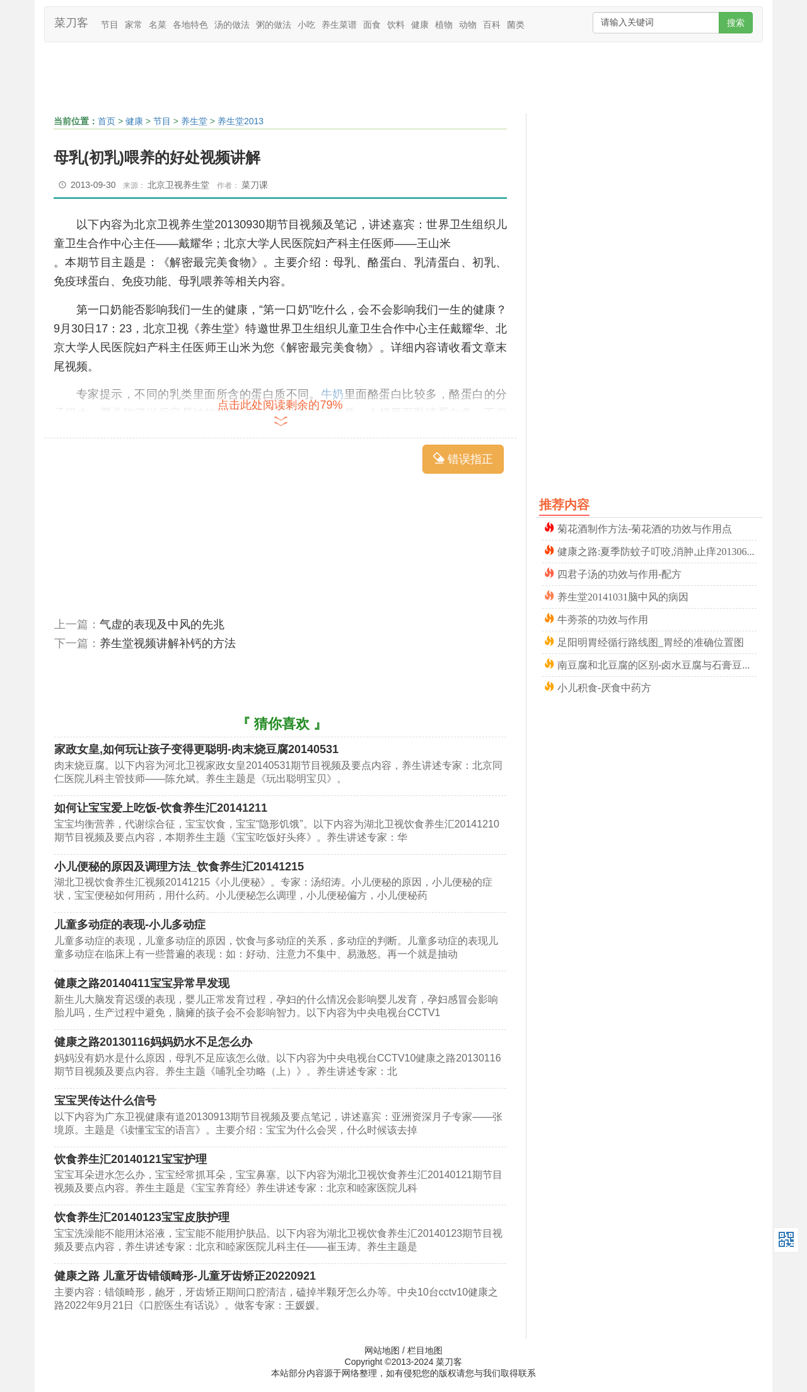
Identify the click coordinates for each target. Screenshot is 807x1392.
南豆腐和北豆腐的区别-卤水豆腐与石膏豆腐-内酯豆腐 (657, 664)
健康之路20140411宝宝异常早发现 (141, 983)
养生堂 (194, 121)
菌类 (516, 25)
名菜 (157, 25)
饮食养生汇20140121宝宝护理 (130, 1159)
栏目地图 (425, 1350)
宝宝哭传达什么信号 (105, 1100)
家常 (133, 25)
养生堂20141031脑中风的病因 (622, 596)
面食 (372, 25)
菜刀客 (71, 22)
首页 (106, 121)
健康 (420, 25)
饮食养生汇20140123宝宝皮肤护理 (141, 1217)
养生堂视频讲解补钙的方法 (168, 643)
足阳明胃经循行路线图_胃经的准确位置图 (650, 641)
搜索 (736, 23)
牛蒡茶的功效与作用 (602, 618)
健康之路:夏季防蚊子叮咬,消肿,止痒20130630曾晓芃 (657, 550)
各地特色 (190, 25)
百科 (492, 25)
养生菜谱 (339, 25)
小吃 (306, 25)
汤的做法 (232, 25)
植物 (444, 25)
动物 (468, 25)
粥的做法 (273, 25)
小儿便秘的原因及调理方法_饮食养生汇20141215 (179, 866)
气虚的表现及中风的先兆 (162, 624)
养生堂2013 (241, 121)
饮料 (396, 25)
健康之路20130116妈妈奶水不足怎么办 (153, 1042)
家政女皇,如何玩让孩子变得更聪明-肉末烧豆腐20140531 (196, 749)
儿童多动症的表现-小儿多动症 (130, 924)
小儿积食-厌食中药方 (604, 687)
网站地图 (382, 1350)
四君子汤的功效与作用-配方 (619, 573)
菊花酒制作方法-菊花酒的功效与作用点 (644, 528)
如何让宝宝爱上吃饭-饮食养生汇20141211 (160, 808)
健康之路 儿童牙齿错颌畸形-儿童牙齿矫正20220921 (185, 1276)
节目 (110, 25)
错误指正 (463, 458)
